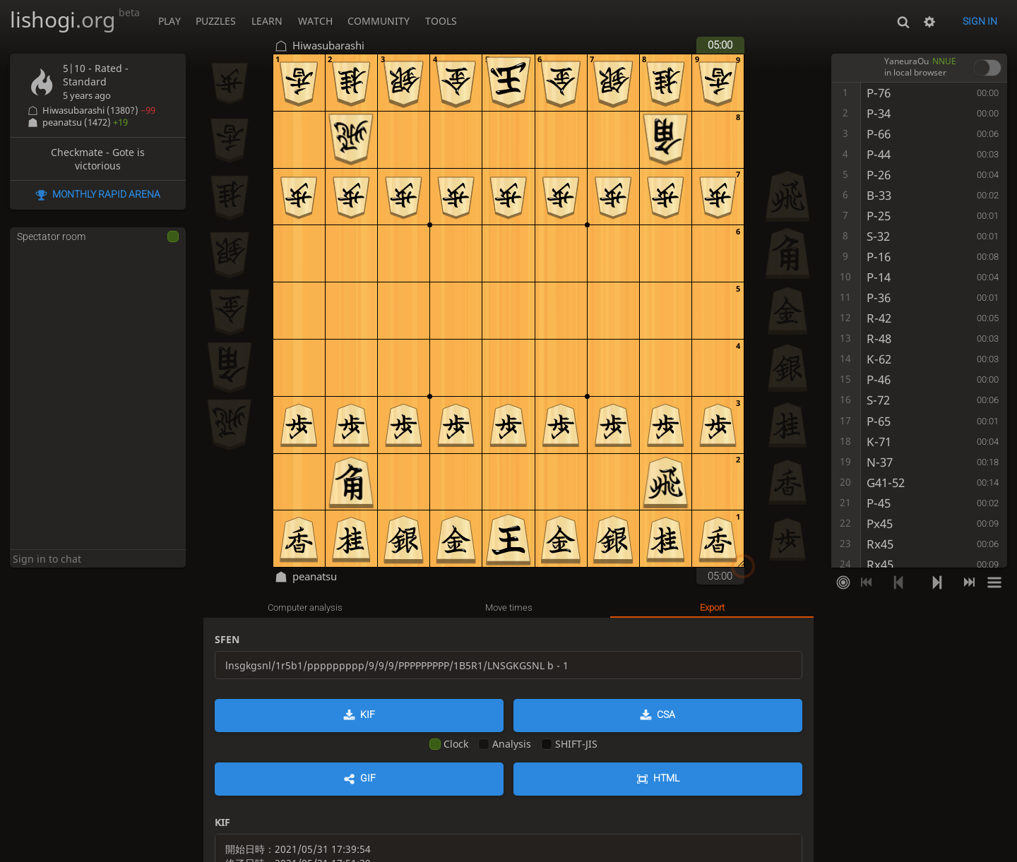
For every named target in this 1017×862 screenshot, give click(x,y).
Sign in (980, 21)
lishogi (75, 19)
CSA (666, 714)
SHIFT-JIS (569, 743)
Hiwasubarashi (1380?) (98, 110)
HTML (666, 778)
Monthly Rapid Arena (106, 194)
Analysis (504, 743)
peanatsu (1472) (85, 122)
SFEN (227, 639)
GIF (368, 778)
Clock (448, 743)
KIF (367, 714)
